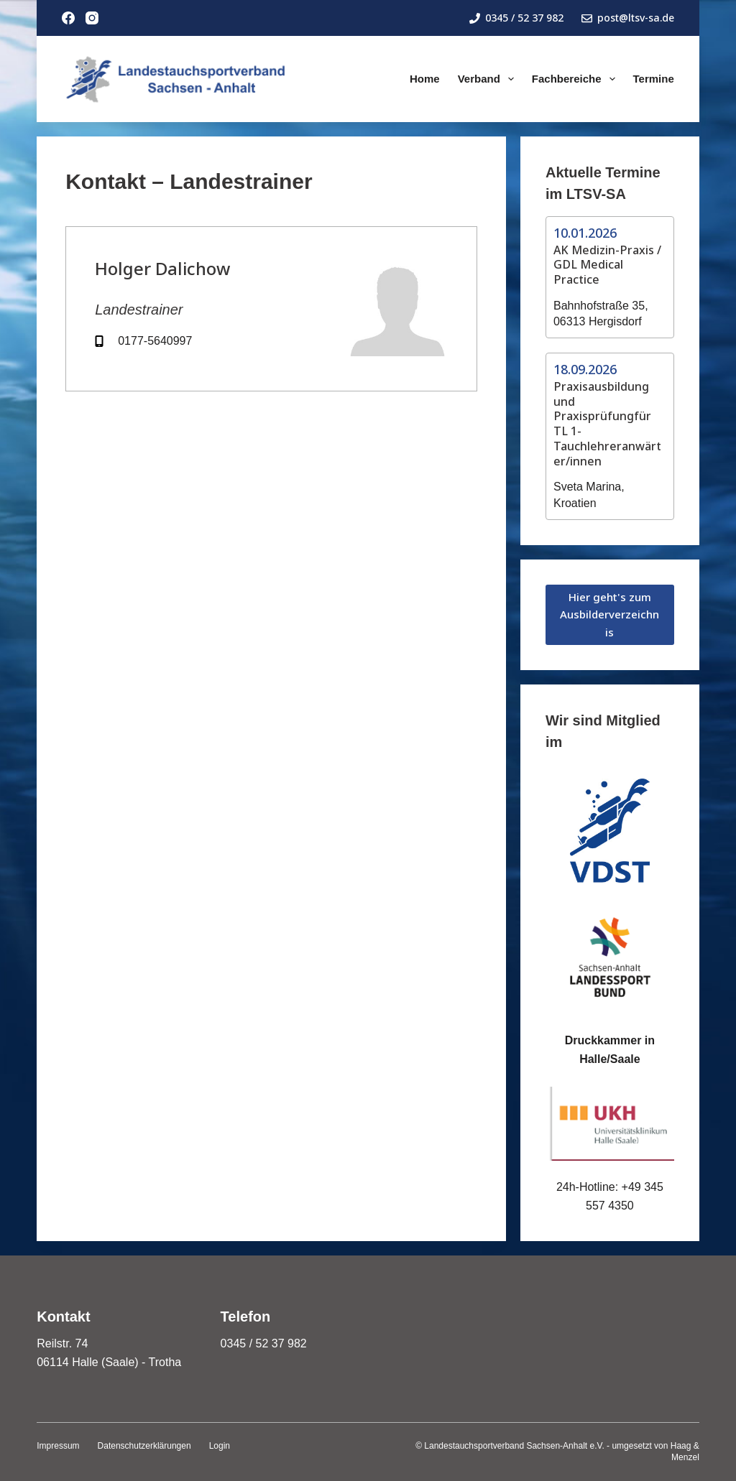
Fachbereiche (576, 79)
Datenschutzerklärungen (144, 1446)
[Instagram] (92, 17)
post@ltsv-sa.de (627, 17)
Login (219, 1446)
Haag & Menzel (685, 1451)
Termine (653, 79)
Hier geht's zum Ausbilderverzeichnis (609, 615)
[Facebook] (68, 17)
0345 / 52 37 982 (516, 17)
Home (425, 79)
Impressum (58, 1446)
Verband (489, 79)
